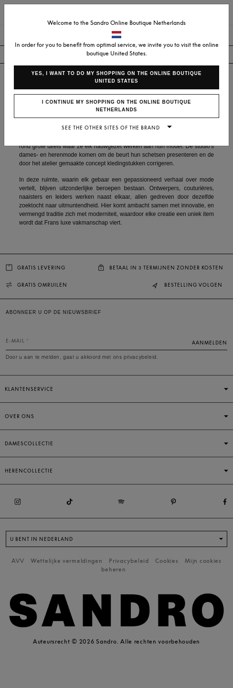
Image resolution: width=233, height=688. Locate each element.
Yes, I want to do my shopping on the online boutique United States (117, 77)
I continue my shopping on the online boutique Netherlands (116, 105)
